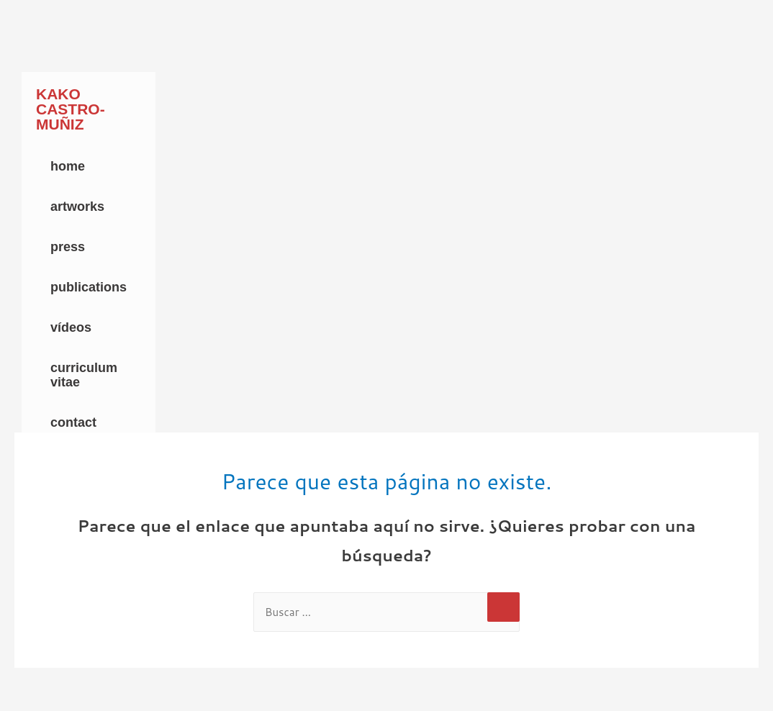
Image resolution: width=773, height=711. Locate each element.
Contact (73, 422)
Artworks (77, 206)
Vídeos (70, 327)
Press (67, 247)
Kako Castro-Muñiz (70, 109)
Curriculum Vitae (83, 375)
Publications (88, 287)
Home (67, 166)
